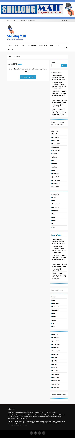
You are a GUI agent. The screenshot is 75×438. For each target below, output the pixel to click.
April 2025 (54, 167)
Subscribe (32, 20)
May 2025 (54, 163)
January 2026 (55, 140)
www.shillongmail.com (13, 415)
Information (55, 210)
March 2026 (55, 134)
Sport (57, 45)
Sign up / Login (25, 20)
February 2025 (55, 173)
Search (53, 62)
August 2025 (55, 154)
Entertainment (31, 45)
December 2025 (56, 144)
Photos (10, 49)
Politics (16, 45)
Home (9, 45)
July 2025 (54, 157)
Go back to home (27, 77)
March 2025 (55, 170)
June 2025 (54, 160)
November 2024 (56, 183)
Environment (43, 45)
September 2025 (56, 150)
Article (54, 197)
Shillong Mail (16, 36)
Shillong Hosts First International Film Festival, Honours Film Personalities (58, 77)
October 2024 (55, 187)
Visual (53, 227)
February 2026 (55, 137)
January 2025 (55, 177)
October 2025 (55, 147)
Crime (23, 45)
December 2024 (56, 180)
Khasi (51, 45)
